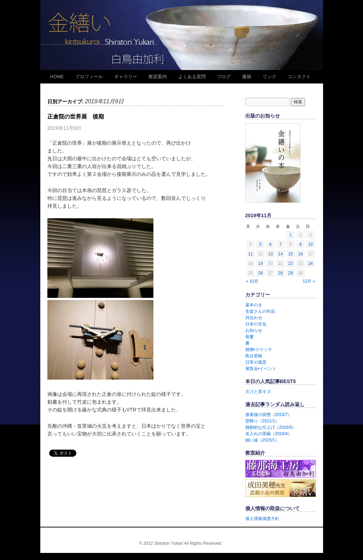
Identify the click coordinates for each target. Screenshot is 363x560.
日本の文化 (256, 324)
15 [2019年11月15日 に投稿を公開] (290, 254)
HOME (57, 76)
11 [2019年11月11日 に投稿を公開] (250, 254)
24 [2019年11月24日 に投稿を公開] (310, 263)
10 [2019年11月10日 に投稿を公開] (310, 244)
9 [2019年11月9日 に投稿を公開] (300, 244)
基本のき (253, 304)
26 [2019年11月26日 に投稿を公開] (260, 273)
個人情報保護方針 (262, 518)
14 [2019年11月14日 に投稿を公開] (280, 254)
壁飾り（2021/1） (262, 420)
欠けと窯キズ (258, 391)
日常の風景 (256, 362)
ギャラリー (125, 76)
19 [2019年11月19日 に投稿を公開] (260, 263)
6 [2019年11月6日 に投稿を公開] (270, 244)
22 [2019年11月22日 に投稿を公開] (290, 263)
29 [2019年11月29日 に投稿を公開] (290, 273)
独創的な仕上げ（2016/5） (271, 427)
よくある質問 (192, 76)
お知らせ (253, 330)
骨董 (249, 336)
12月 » (309, 281)
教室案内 (157, 76)
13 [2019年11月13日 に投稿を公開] (270, 254)
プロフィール (89, 76)
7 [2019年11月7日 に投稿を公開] (280, 244)
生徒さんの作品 (260, 311)
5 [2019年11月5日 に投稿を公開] (260, 244)
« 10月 (252, 281)
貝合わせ (253, 317)
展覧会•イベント (260, 368)
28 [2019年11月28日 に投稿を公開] (280, 273)
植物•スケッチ (258, 349)
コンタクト (299, 76)
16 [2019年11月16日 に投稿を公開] (300, 254)
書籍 (246, 76)
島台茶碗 (253, 355)
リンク (269, 76)
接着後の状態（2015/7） (268, 414)
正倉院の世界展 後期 (75, 117)
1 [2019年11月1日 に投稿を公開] (290, 234)
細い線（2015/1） (262, 440)
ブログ (224, 76)
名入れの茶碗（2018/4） (268, 433)
